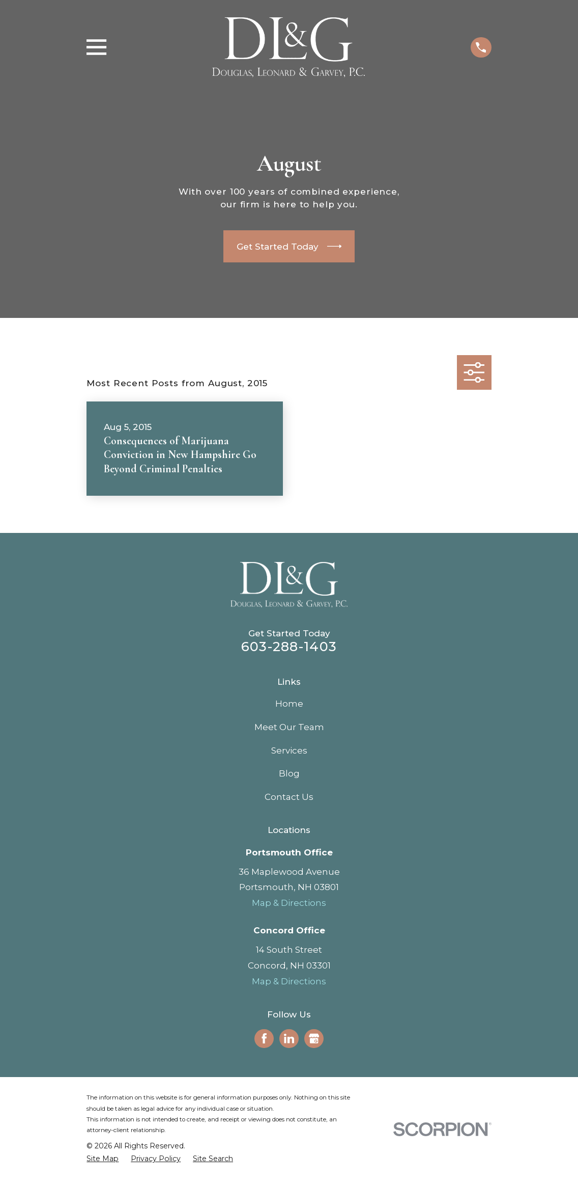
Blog (289, 773)
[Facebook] (264, 1038)
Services (289, 750)
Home (289, 704)
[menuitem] (102, 1159)
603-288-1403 (289, 646)
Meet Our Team (289, 727)
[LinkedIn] (289, 1038)
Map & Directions (289, 903)
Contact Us (289, 797)
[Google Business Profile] (314, 1038)
